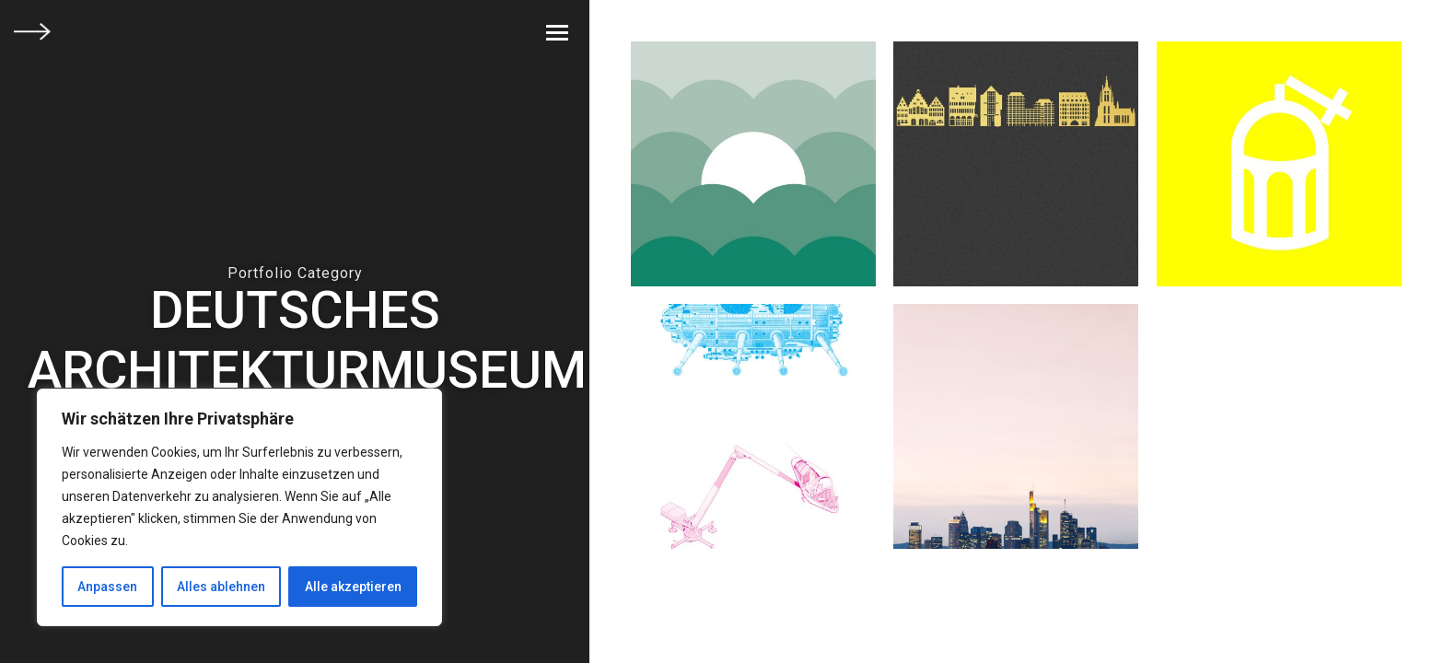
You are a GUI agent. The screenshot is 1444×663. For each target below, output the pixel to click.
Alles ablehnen (221, 586)
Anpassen (107, 586)
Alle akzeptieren (353, 586)
